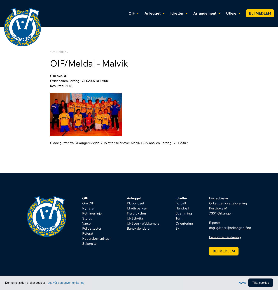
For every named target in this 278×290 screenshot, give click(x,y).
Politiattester (91, 228)
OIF (134, 13)
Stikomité (89, 243)
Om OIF (88, 203)
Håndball (182, 208)
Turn (179, 218)
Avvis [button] (242, 282)
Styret (87, 218)
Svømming (184, 213)
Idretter (179, 13)
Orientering (184, 223)
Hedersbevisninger (96, 238)
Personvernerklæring (225, 237)
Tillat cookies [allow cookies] (260, 282)
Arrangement (206, 13)
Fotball (181, 203)
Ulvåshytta (135, 218)
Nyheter (88, 208)
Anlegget (154, 13)
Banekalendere (138, 228)
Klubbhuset (135, 203)
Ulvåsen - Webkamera (143, 223)
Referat (87, 233)
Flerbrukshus (137, 213)
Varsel (86, 223)
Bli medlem (260, 13)
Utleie (233, 13)
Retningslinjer (92, 213)
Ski (178, 228)
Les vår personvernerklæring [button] (66, 282)
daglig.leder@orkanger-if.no (230, 228)
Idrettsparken (137, 208)
